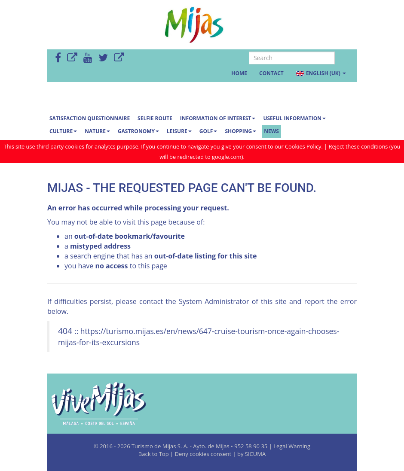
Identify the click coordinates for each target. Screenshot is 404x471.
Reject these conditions (358, 146)
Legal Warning (291, 446)
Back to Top (154, 454)
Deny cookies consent (203, 454)
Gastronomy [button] (138, 131)
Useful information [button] (294, 118)
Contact (271, 73)
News (271, 131)
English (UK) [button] (321, 73)
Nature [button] (97, 131)
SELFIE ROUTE (155, 118)
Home (239, 73)
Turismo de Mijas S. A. (160, 446)
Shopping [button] (240, 131)
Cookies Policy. (304, 146)
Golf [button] (208, 131)
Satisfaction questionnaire (89, 118)
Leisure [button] (179, 131)
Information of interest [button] (218, 118)
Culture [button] (63, 131)
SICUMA (255, 454)
